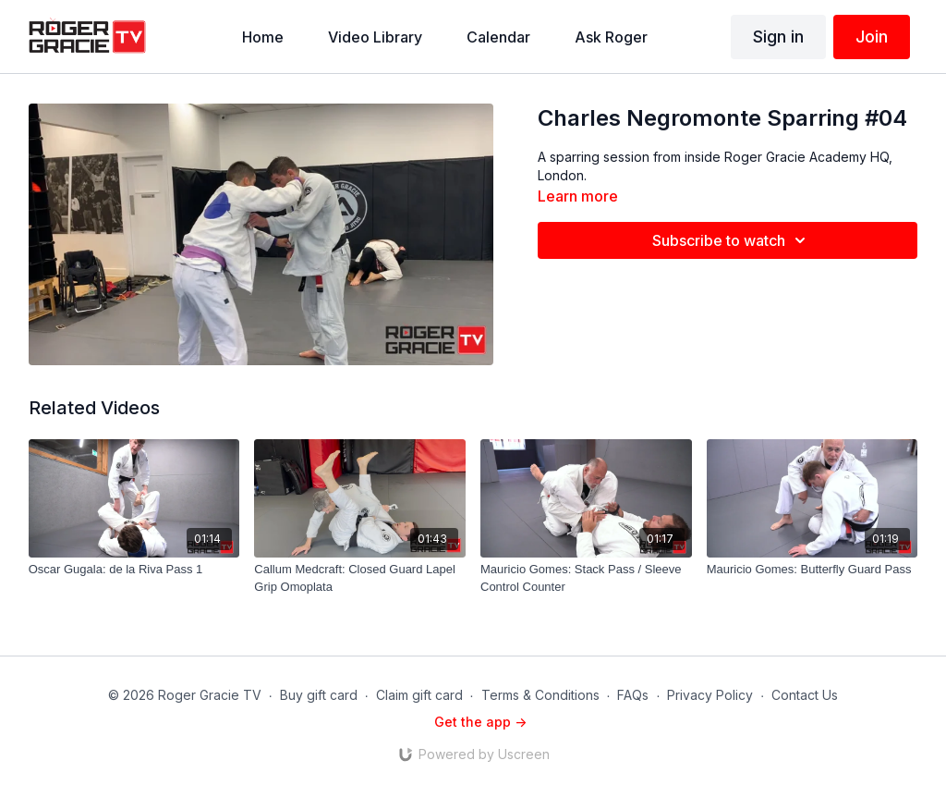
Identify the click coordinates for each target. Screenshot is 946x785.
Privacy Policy (710, 695)
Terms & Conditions (540, 695)
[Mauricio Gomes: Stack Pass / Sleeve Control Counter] (586, 578)
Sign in (778, 36)
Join (871, 36)
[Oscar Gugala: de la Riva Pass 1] (134, 569)
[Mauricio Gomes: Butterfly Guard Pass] (812, 569)
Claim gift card (419, 695)
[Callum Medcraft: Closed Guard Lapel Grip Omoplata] (360, 578)
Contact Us (804, 695)
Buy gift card (319, 695)
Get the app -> (480, 722)
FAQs (633, 695)
